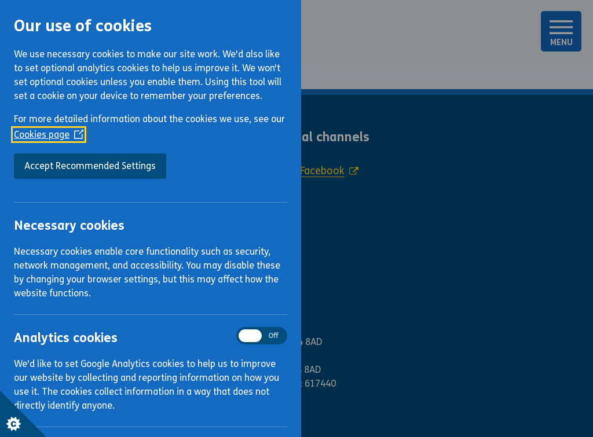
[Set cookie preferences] (23, 414)
